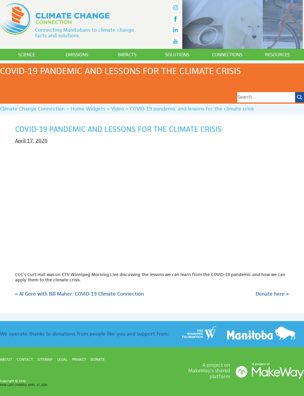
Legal (62, 359)
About (6, 359)
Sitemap (44, 359)
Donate (98, 359)
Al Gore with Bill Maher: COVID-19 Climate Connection (79, 294)
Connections (227, 55)
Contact (25, 359)
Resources (277, 55)
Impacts (127, 55)
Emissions (77, 55)
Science (26, 55)
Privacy (79, 359)
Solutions (177, 55)
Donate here (272, 294)
